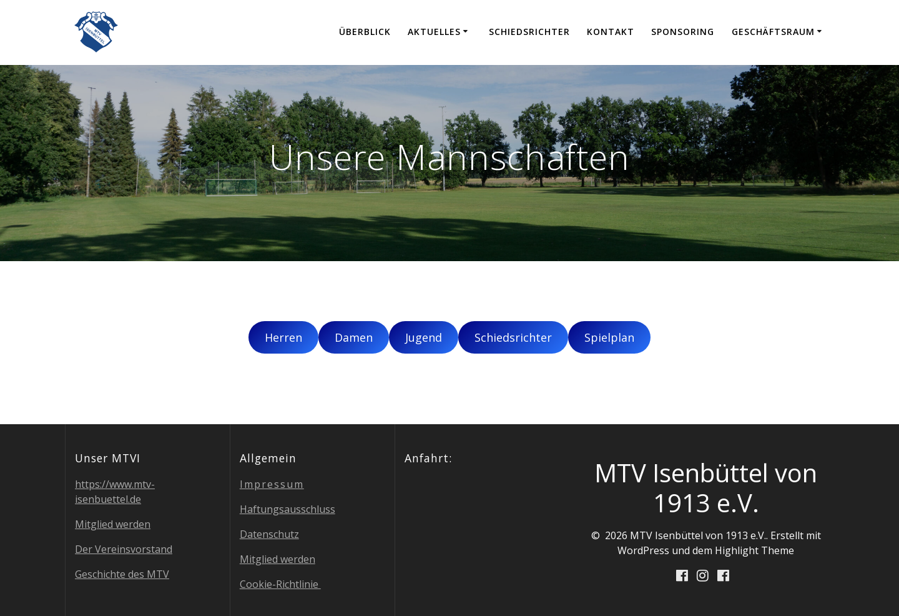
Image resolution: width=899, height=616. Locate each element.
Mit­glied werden (112, 524)
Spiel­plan (609, 337)
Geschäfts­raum (773, 31)
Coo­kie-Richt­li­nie (280, 584)
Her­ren (283, 337)
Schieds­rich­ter (529, 31)
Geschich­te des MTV (122, 574)
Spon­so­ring (682, 31)
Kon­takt (610, 31)
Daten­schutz (269, 534)
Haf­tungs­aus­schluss (287, 509)
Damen (354, 337)
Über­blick (365, 31)
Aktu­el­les (434, 31)
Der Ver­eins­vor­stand (123, 549)
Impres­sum (272, 484)
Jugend (423, 337)
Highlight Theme (754, 550)
